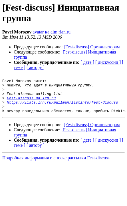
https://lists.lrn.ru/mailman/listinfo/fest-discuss (62, 107)
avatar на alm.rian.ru (51, 31)
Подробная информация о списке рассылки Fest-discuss (56, 164)
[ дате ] (87, 62)
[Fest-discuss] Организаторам (92, 46)
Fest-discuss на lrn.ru (31, 102)
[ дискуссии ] (108, 62)
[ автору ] (36, 67)
